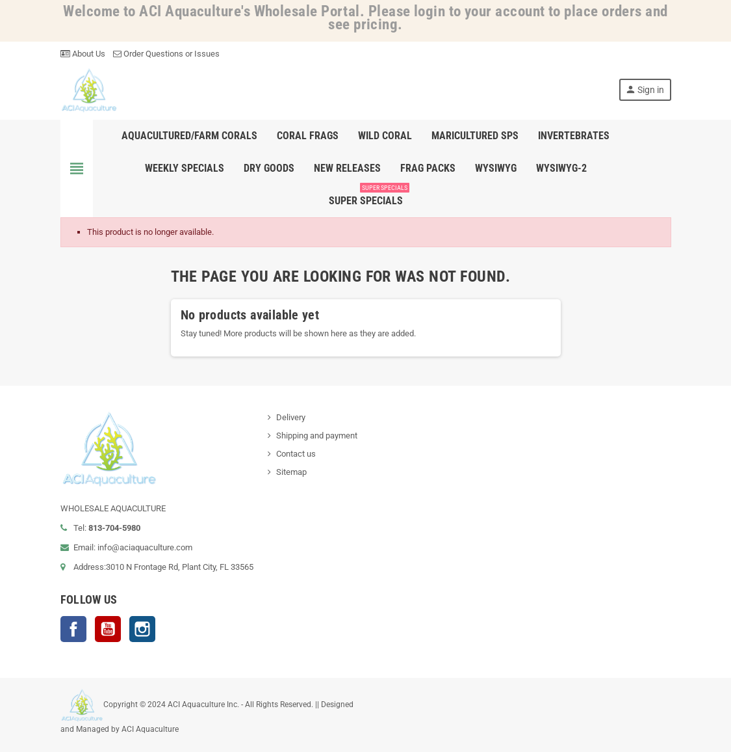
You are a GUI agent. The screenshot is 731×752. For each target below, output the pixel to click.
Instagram (142, 629)
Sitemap (291, 472)
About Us (82, 54)
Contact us (296, 454)
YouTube (108, 629)
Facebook (73, 629)
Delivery (290, 417)
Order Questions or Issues (166, 54)
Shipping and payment (316, 435)
